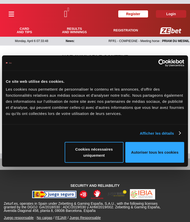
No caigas (44, 218)
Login (171, 14)
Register (133, 14)
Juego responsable (19, 218)
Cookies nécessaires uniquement (94, 152)
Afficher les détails (157, 133)
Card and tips (24, 30)
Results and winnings (74, 30)
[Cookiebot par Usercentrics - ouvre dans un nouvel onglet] (162, 63)
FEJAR (60, 218)
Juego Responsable (85, 218)
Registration (125, 30)
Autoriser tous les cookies (155, 152)
